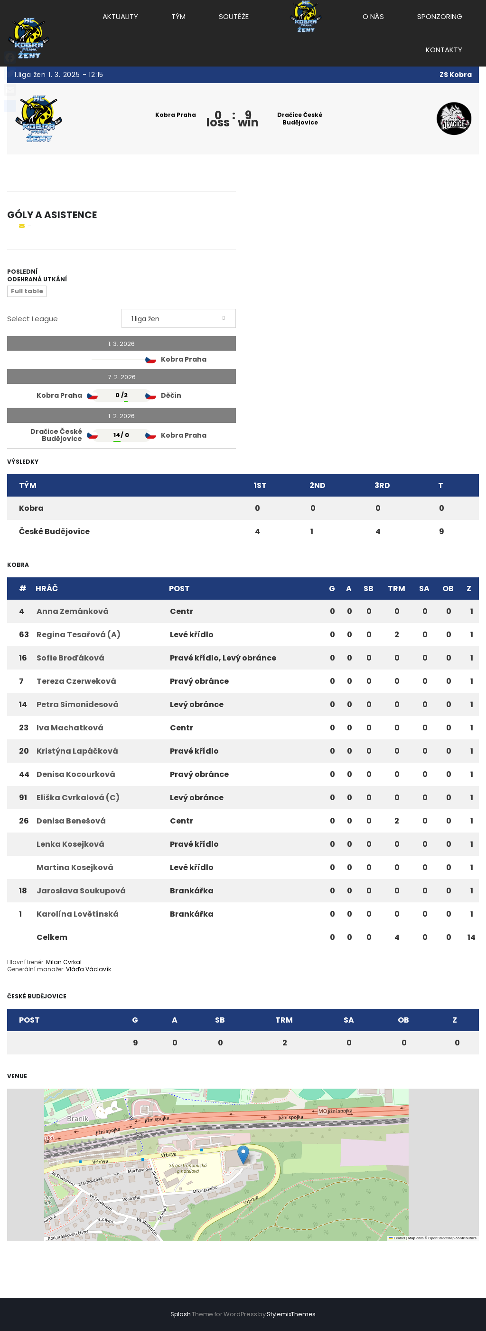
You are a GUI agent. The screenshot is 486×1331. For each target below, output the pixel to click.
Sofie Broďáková (70, 657)
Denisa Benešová (71, 820)
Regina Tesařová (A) (79, 634)
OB (448, 588)
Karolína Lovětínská (78, 914)
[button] (243, 1155)
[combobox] (179, 318)
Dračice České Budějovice (300, 118)
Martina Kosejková (75, 867)
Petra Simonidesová (78, 704)
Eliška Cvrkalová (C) (78, 797)
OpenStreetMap (441, 1238)
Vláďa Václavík (88, 969)
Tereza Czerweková (76, 681)
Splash (180, 1314)
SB (369, 588)
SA (424, 588)
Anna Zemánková (73, 611)
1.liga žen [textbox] (145, 319)
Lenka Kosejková (70, 844)
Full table (27, 291)
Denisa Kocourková (76, 774)
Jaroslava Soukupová (81, 890)
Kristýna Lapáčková (77, 751)
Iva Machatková (70, 727)
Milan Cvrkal (64, 962)
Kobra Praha (175, 115)
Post (179, 588)
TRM (396, 588)
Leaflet (397, 1238)
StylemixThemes (291, 1314)
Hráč (47, 588)
